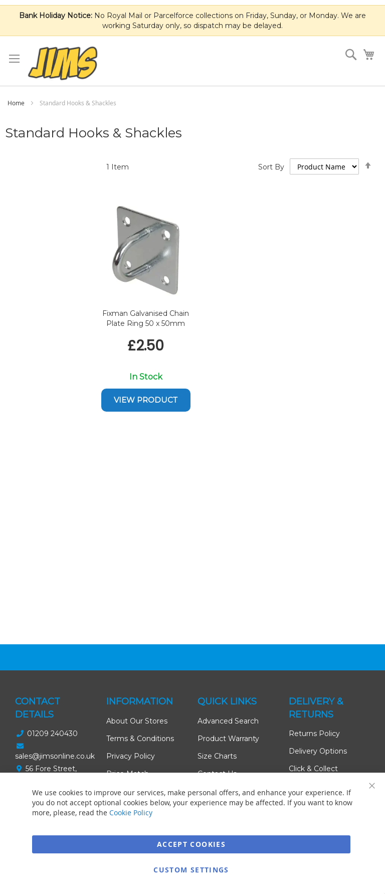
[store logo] (63, 63)
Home (17, 103)
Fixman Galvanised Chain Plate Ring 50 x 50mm (145, 318)
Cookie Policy (130, 812)
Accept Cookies (191, 844)
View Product (145, 400)
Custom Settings (191, 869)
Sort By (271, 166)
